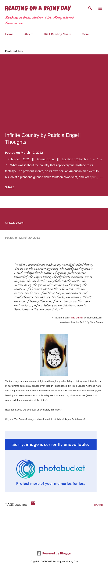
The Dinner (77, 317)
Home (9, 34)
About (28, 34)
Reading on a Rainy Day (38, 8)
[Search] (90, 7)
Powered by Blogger (54, 553)
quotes (21, 504)
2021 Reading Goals (57, 34)
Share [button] (9, 187)
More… (86, 34)
